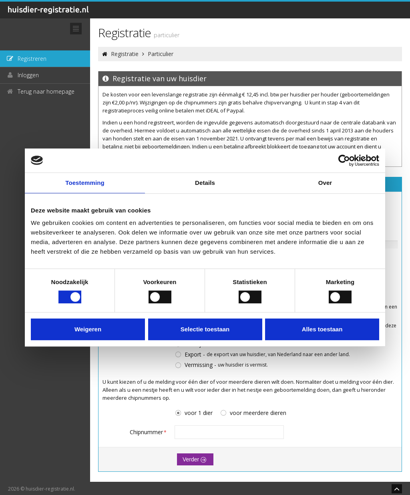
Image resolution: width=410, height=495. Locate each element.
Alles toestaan (322, 329)
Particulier (160, 54)
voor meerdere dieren (253, 413)
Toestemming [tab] (85, 182)
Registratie (125, 54)
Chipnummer (148, 432)
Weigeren (87, 329)
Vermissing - (221, 365)
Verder (195, 459)
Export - (262, 355)
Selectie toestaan (205, 329)
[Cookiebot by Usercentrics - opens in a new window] (344, 160)
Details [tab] (205, 182)
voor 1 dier (194, 413)
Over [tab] (325, 182)
